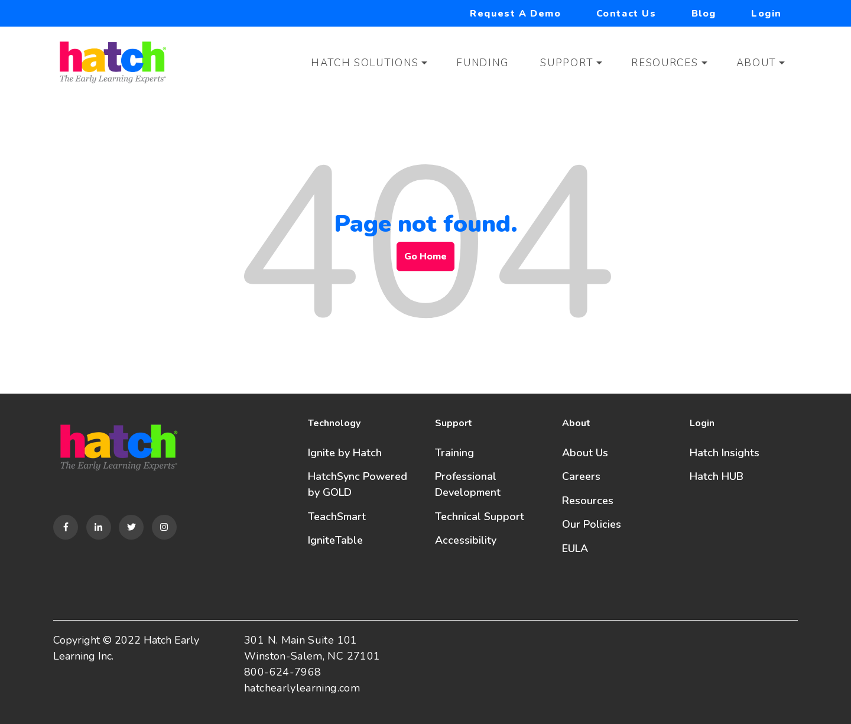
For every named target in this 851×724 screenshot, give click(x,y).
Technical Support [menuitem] (479, 516)
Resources (664, 63)
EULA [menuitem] (575, 548)
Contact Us (626, 13)
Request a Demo (515, 13)
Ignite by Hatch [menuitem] (345, 453)
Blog (703, 13)
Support (566, 63)
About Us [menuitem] (585, 453)
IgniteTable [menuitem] (335, 540)
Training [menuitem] (454, 453)
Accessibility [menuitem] (465, 540)
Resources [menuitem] (587, 501)
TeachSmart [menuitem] (337, 516)
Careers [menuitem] (581, 476)
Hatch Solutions (365, 63)
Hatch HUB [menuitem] (716, 476)
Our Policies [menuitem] (591, 524)
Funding (482, 63)
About (756, 63)
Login (766, 13)
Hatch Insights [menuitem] (724, 453)
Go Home (425, 256)
